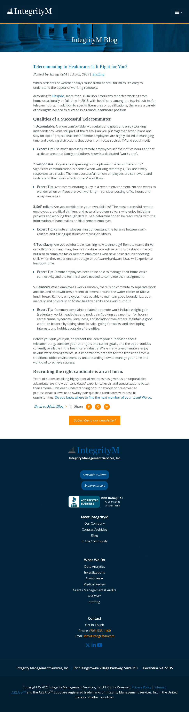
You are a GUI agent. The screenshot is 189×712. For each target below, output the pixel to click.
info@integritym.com (99, 636)
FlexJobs (58, 96)
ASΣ (19, 692)
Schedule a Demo (94, 475)
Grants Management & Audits (94, 590)
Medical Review (94, 584)
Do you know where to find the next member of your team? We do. (103, 397)
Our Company (94, 523)
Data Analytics (94, 566)
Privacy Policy (141, 687)
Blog (94, 535)
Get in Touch (94, 625)
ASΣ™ (94, 596)
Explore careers (94, 485)
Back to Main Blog (48, 406)
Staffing (98, 74)
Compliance (94, 578)
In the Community (95, 541)
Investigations (94, 572)
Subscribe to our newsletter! (94, 420)
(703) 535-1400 (100, 631)
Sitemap (160, 687)
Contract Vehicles (94, 529)
